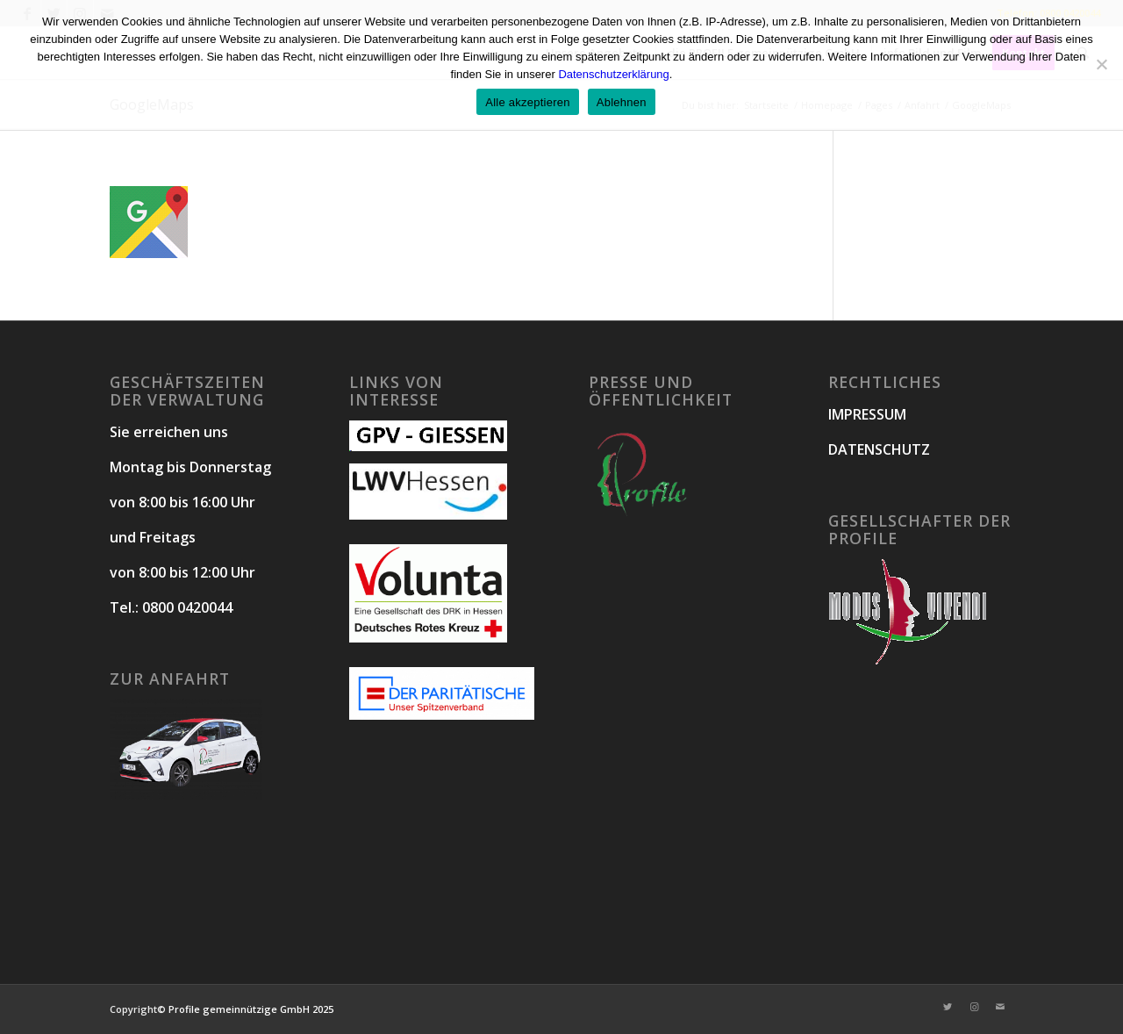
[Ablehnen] (1101, 64)
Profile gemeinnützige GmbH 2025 (250, 1009)
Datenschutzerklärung (613, 74)
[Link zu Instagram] (974, 1007)
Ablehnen (622, 102)
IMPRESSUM (867, 414)
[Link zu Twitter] (947, 1007)
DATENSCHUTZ (879, 449)
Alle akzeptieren (527, 102)
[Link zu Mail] (1000, 1007)
